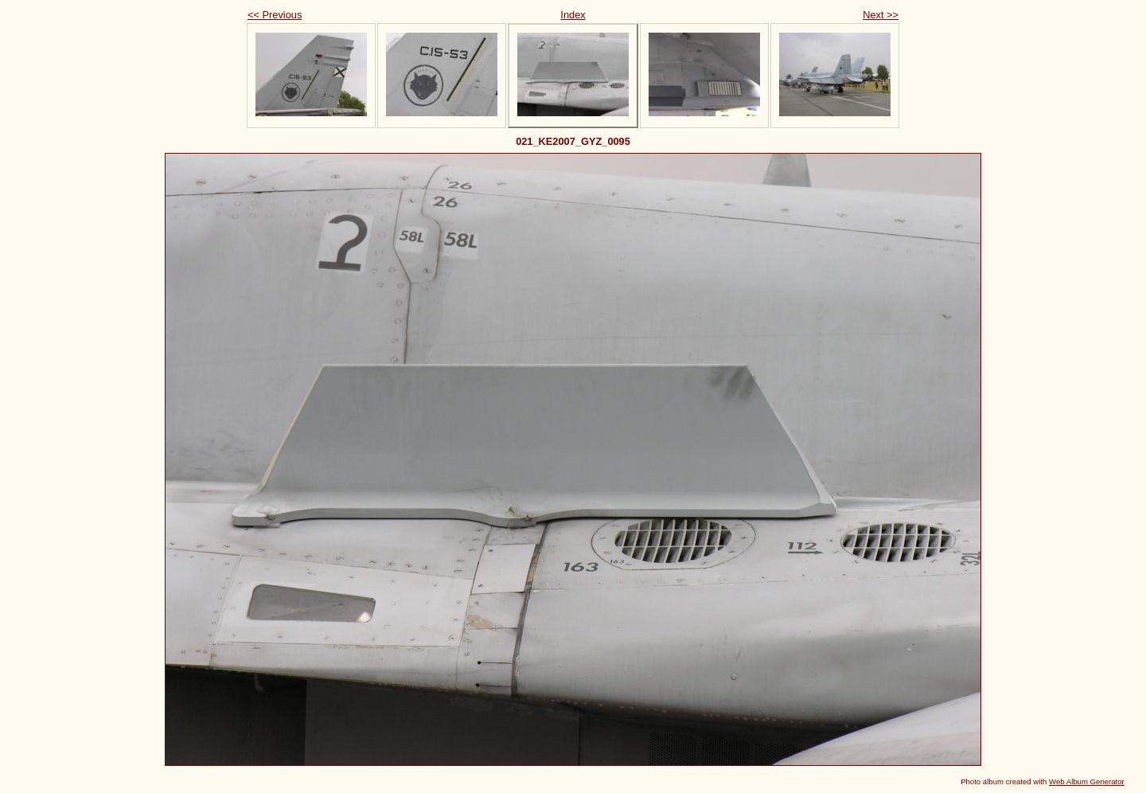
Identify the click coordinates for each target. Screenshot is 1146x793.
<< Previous (275, 15)
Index (572, 15)
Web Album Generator (1087, 781)
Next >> (880, 15)
